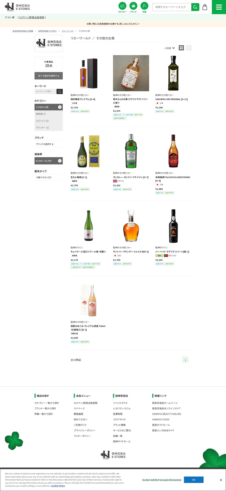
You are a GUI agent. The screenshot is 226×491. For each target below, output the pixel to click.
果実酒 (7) (41, 113)
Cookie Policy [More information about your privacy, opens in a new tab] (58, 485)
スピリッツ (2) (42, 120)
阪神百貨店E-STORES (47, 31)
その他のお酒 (42, 107)
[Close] (221, 480)
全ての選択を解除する (48, 75)
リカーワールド (68, 31)
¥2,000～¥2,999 (43, 160)
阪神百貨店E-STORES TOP (17, 7)
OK (193, 479)
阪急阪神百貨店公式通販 (23, 31)
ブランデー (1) (42, 127)
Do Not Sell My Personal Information (162, 479)
